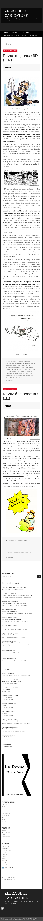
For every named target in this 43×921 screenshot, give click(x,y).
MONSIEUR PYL (6, 813)
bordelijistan (13, 555)
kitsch (24, 373)
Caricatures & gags (11, 35)
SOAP (3, 817)
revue (7, 365)
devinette (13, 552)
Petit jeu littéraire (13, 635)
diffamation (9, 551)
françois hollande (17, 551)
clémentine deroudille (12, 369)
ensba (30, 371)
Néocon (4, 705)
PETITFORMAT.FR (6, 837)
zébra (20, 363)
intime (17, 375)
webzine (11, 363)
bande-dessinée (31, 363)
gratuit (17, 363)
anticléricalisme (13, 371)
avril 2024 (4, 860)
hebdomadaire (16, 365)
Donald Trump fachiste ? (9, 729)
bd (14, 363)
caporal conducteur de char (10, 595)
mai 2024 (4, 858)
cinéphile (28, 551)
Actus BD (33, 35)
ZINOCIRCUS (5, 809)
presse (10, 365)
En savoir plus (33, 919)
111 (28, 545)
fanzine (25, 363)
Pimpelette (5, 642)
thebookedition (20, 552)
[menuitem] (6, 32)
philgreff (8, 552)
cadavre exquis (18, 373)
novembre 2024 (6, 846)
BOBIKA (4, 821)
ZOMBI (3, 807)
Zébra (3, 587)
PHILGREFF (4, 811)
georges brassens (15, 367)
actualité (28, 365)
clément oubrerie (24, 547)
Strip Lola (25, 32)
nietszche (26, 369)
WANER (4, 819)
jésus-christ (32, 369)
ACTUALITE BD (27, 361)
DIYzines (4, 830)
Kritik (24, 35)
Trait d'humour (12, 611)
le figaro (28, 549)
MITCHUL (4, 835)
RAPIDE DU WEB (6, 833)
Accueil (5, 32)
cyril (3, 603)
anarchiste (30, 367)
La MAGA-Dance (7, 736)
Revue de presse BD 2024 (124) (11, 721)
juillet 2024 (4, 854)
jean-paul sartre (19, 377)
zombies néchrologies (19, 549)
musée (30, 545)
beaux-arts (20, 371)
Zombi (4, 611)
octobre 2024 (5, 848)
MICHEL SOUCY (6, 815)
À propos (15, 32)
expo (14, 547)
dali (34, 371)
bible (7, 371)
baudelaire (27, 375)
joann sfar (26, 371)
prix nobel (12, 377)
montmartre (9, 547)
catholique (24, 367)
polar (24, 551)
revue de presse (15, 545)
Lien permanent (11, 361)
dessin (26, 552)
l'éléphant (8, 367)
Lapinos (4, 658)
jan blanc (21, 375)
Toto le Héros (6, 619)
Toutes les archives (9, 867)
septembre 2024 (6, 850)
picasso (17, 547)
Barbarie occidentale (26, 595)
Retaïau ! (4, 713)
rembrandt (12, 375)
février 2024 (5, 865)
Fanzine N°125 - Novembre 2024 (17, 587)
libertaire (20, 369)
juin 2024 (4, 856)
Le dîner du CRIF (7, 697)
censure (33, 549)
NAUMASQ (4, 805)
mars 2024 (4, 863)
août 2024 (4, 852)
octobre (23, 365)
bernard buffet (10, 373)
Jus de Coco (11, 650)
